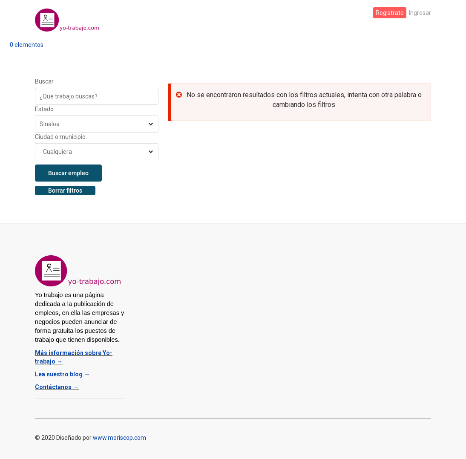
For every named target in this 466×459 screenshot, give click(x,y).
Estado (44, 109)
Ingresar (420, 12)
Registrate (390, 12)
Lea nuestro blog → (62, 374)
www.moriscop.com (119, 437)
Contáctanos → (57, 387)
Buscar (44, 81)
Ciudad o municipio (60, 136)
